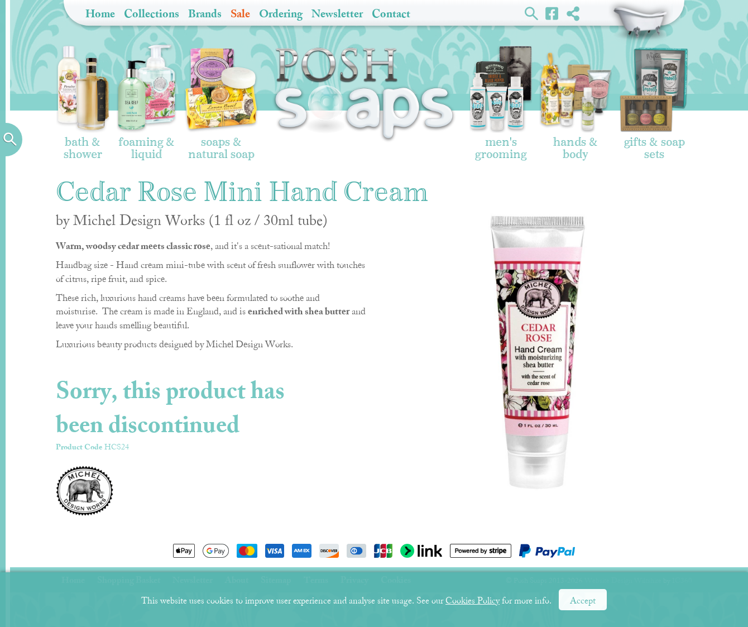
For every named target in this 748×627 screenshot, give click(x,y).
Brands (205, 14)
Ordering (281, 14)
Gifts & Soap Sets (654, 103)
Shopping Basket (640, 22)
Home (100, 14)
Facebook (552, 13)
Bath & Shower (82, 101)
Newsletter (337, 14)
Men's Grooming (500, 103)
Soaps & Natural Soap (221, 103)
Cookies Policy (472, 600)
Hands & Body (575, 105)
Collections (151, 14)
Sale (240, 14)
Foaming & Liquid (146, 102)
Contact (391, 14)
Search (531, 13)
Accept (583, 600)
